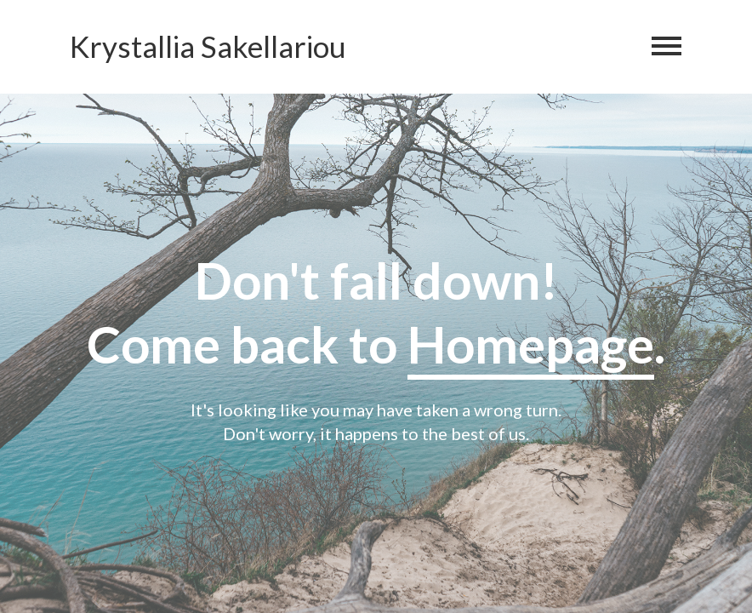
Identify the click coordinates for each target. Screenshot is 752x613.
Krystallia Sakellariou (208, 46)
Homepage (530, 344)
